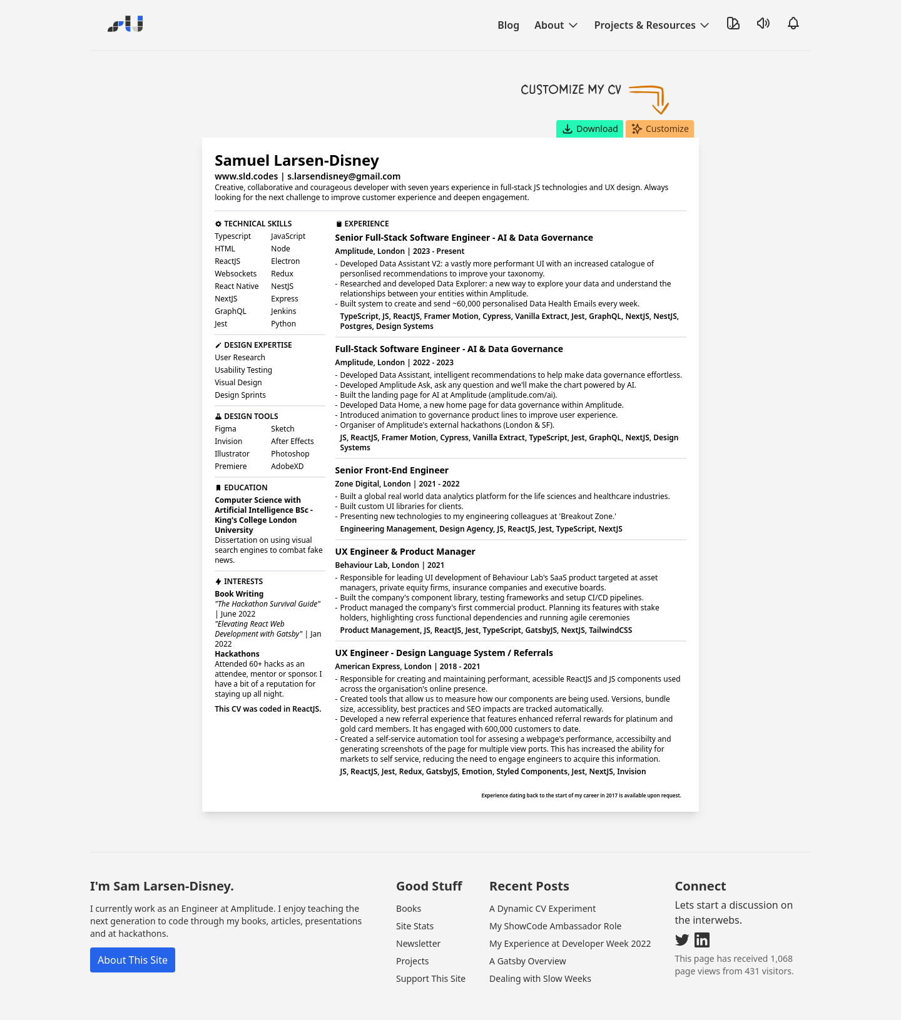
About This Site (133, 920)
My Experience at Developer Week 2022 (570, 903)
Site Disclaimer (509, 986)
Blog (508, 25)
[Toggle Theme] (733, 23)
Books (408, 868)
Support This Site (431, 938)
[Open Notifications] (793, 23)
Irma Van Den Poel (432, 986)
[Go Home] (122, 25)
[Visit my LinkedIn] (702, 899)
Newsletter (418, 903)
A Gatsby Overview (527, 921)
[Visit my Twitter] (682, 899)
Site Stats (415, 886)
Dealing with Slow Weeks (540, 938)
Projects (412, 921)
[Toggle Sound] (763, 23)
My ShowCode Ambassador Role (555, 886)
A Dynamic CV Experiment (542, 868)
